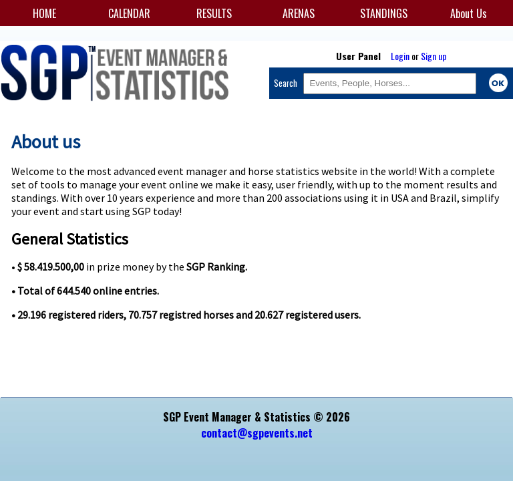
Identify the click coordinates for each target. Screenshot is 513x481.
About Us (468, 13)
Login (400, 56)
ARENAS (299, 13)
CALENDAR (129, 13)
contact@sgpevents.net (257, 433)
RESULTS (214, 13)
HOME (44, 13)
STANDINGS (383, 13)
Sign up (434, 56)
